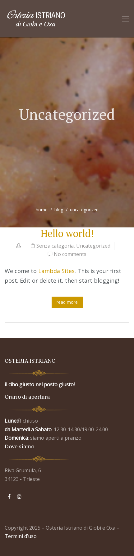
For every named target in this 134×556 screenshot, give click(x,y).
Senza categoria (55, 245)
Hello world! (67, 233)
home (42, 210)
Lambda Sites (56, 271)
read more (67, 302)
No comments (70, 254)
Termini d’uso (21, 536)
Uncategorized (93, 245)
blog (58, 210)
